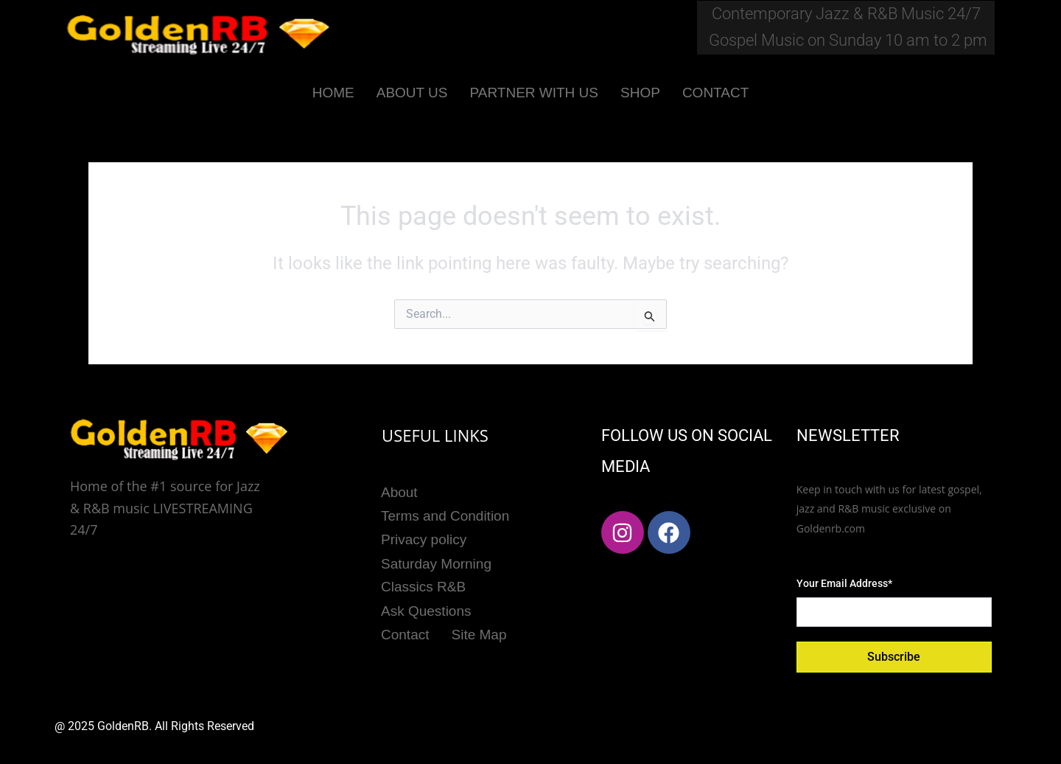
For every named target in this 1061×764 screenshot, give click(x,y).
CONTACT (715, 92)
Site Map (479, 630)
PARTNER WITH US (533, 92)
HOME (333, 92)
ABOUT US (412, 92)
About (399, 491)
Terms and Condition (445, 514)
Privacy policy (423, 538)
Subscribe (893, 657)
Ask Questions (426, 607)
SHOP (640, 92)
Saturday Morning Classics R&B (436, 572)
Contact (405, 630)
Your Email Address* (844, 583)
